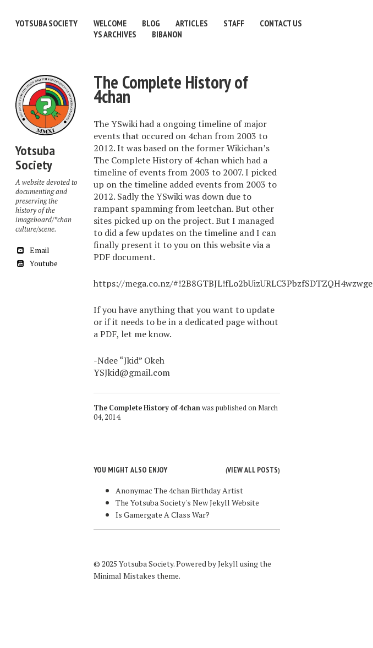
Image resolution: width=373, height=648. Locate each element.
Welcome (110, 23)
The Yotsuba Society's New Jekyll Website (187, 502)
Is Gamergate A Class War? (163, 514)
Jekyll (228, 563)
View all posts (252, 470)
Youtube (36, 263)
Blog (151, 23)
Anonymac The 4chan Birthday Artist (179, 490)
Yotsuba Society (46, 23)
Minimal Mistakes (124, 575)
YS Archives (115, 34)
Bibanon (167, 34)
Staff (233, 23)
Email (32, 250)
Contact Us (281, 23)
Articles (191, 23)
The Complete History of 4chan (171, 89)
